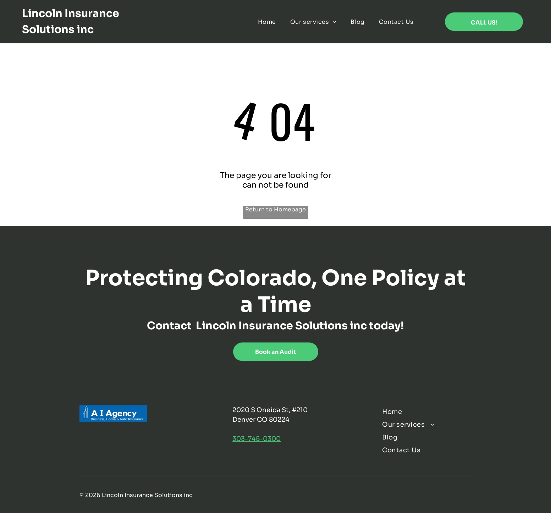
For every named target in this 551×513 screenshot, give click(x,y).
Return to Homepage (275, 209)
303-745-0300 (256, 439)
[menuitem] (267, 21)
